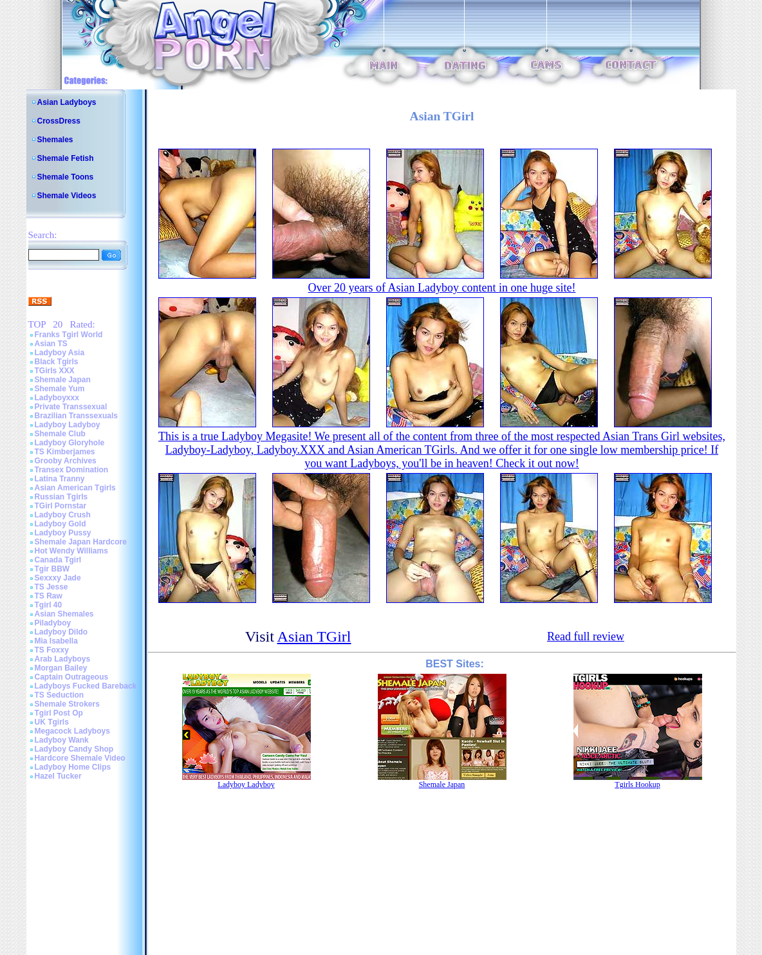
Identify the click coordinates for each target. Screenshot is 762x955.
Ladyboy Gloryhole (70, 442)
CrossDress (58, 120)
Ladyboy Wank (62, 740)
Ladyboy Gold (60, 523)
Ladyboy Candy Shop (74, 749)
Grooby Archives (66, 460)
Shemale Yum (60, 388)
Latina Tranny (60, 478)
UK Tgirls (52, 722)
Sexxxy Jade (58, 577)
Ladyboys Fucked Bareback (86, 686)
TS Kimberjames (65, 451)
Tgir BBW (52, 568)
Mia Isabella (56, 640)
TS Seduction (59, 695)
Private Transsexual (71, 406)
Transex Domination (72, 469)
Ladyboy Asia (60, 352)
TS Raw (48, 595)
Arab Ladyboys (63, 658)
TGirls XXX (55, 370)
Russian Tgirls (61, 496)
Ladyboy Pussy (63, 532)
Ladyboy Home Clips (73, 767)
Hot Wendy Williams (71, 550)
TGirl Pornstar (61, 505)
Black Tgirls (57, 361)
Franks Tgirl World (69, 334)
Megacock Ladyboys (72, 731)
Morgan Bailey (61, 667)
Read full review (585, 636)
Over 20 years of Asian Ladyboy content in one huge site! (442, 287)
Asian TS (51, 343)
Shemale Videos (67, 195)
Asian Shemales (64, 613)
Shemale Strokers (67, 704)
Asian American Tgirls (75, 487)
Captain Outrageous (72, 676)
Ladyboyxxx (57, 397)
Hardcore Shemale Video (80, 758)
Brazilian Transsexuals (76, 415)
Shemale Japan (63, 379)
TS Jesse (51, 586)
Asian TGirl (314, 636)
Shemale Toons (65, 176)
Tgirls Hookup (637, 784)
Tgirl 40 (48, 604)
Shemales (55, 139)
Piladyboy (53, 622)
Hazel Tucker (58, 776)
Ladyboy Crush (63, 514)
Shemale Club (60, 433)
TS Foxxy (52, 649)
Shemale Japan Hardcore (81, 541)
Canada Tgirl (58, 559)
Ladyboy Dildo (61, 631)
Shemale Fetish (65, 158)
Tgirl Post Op (59, 713)
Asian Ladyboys (67, 102)
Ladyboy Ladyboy (67, 424)
